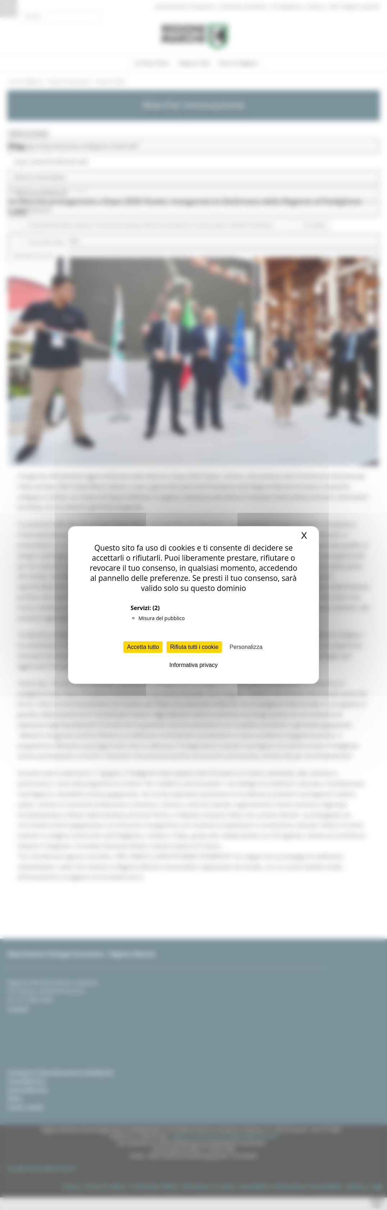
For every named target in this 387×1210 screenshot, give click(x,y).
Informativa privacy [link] (193, 665)
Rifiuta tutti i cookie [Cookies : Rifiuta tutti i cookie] (194, 647)
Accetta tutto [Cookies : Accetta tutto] (143, 647)
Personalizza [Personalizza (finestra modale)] (246, 647)
